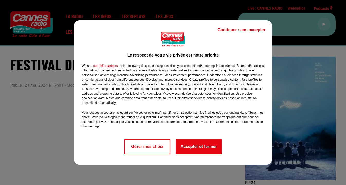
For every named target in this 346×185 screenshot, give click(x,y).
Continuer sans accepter (241, 29)
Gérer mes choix (147, 146)
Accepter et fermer (198, 146)
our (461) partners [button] (105, 66)
